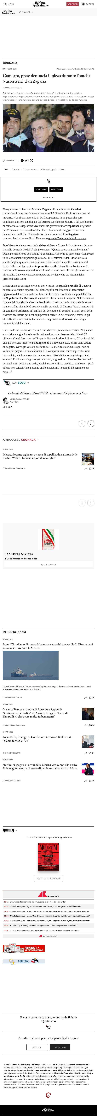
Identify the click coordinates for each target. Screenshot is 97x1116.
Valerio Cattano (12, 781)
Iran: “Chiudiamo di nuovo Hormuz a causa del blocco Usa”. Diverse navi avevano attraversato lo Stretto (48, 646)
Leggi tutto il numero (48, 878)
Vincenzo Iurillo (12, 88)
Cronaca (10, 63)
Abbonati (72, 4)
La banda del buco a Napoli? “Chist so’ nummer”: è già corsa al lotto (47, 393)
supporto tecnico (17, 1087)
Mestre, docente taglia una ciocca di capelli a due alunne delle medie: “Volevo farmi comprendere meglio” (40, 456)
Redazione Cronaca (14, 468)
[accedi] (87, 4)
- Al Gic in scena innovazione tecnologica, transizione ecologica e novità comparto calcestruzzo (41, 930)
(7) (10, 407)
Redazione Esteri (12, 698)
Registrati (60, 1047)
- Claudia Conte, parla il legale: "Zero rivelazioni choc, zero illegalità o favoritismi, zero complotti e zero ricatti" (47, 911)
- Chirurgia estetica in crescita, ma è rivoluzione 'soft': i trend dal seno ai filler (35, 902)
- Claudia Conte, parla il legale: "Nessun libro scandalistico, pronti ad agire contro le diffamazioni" (42, 907)
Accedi (37, 1047)
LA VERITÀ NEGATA (18, 554)
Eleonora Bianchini (14, 725)
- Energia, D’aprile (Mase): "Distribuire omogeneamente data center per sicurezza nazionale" (40, 926)
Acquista (48, 564)
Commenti (9, 160)
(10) (91, 725)
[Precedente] (82, 423)
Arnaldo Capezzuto (20, 399)
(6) (91, 753)
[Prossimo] (91, 423)
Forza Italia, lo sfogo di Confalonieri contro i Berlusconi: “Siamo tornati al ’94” (37, 739)
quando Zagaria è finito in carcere (67, 238)
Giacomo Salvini (12, 753)
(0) (91, 468)
